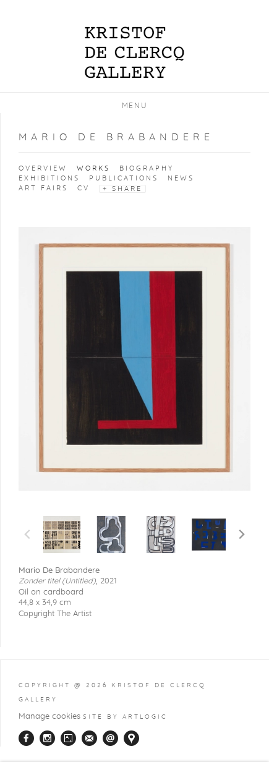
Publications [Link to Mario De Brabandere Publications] (123, 178)
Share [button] (127, 188)
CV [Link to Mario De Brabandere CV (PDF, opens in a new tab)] (83, 188)
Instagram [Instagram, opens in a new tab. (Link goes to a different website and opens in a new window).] (47, 738)
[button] (61, 534)
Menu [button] (134, 105)
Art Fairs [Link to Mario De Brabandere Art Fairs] (43, 188)
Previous (27, 534)
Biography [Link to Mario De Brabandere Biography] (146, 168)
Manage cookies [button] (49, 717)
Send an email (110, 738)
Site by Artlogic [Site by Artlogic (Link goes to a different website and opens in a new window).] (125, 717)
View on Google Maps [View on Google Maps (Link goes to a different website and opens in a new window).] (131, 738)
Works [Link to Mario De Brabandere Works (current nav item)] (93, 168)
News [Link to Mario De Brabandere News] (181, 178)
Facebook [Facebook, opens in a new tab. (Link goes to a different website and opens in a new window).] (26, 738)
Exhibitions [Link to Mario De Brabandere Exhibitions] (49, 178)
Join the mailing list (89, 738)
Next (241, 534)
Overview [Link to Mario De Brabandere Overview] (43, 168)
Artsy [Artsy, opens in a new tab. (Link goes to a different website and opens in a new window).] (68, 738)
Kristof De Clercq (134, 38)
